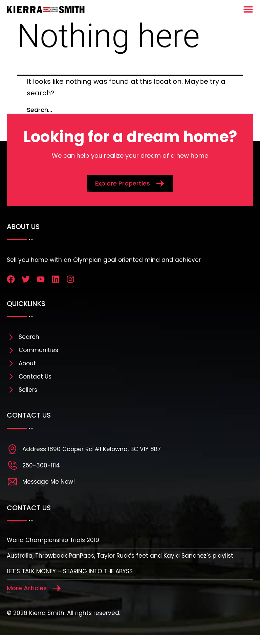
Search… (39, 109)
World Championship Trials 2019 (53, 540)
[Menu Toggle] (248, 9)
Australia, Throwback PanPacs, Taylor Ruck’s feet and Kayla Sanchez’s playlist (120, 556)
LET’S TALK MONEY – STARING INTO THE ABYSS (70, 571)
